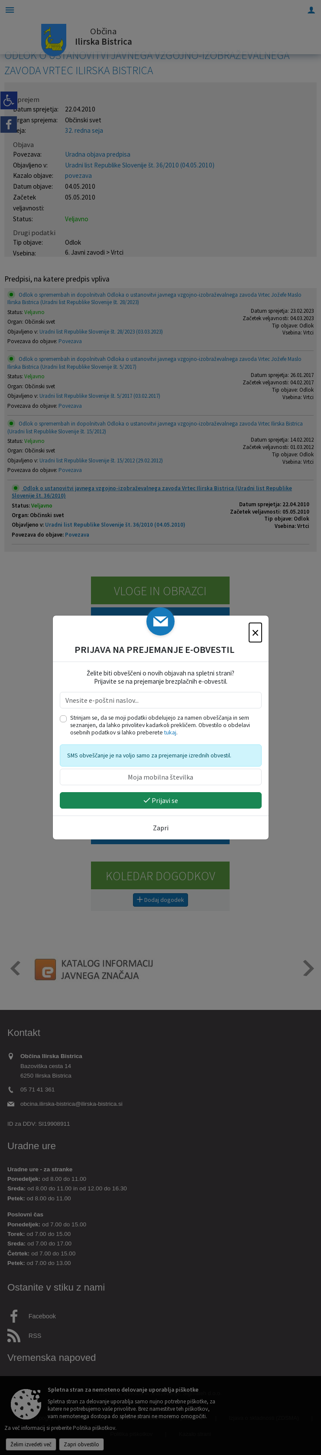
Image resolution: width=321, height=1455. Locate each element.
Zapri (161, 827)
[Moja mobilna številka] (161, 777)
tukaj (170, 732)
